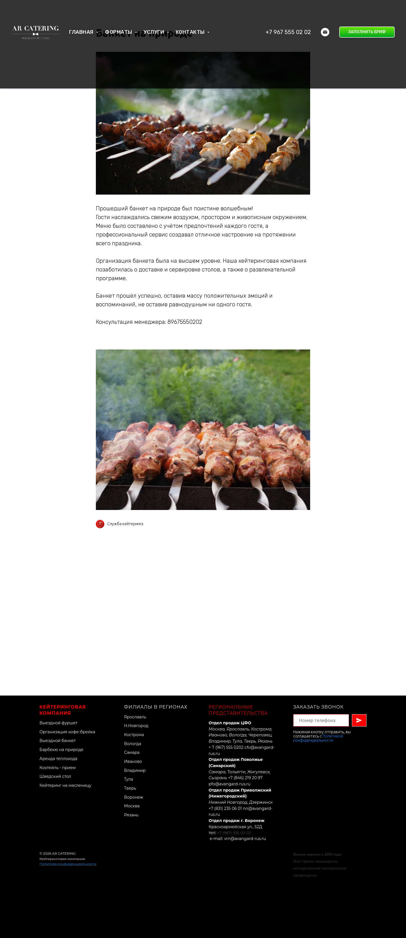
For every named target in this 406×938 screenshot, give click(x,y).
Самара (132, 752)
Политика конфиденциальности (67, 864)
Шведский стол (55, 776)
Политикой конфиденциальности (318, 738)
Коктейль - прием (57, 767)
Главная (82, 32)
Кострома (134, 734)
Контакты (191, 32)
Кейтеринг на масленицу (65, 785)
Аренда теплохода (58, 758)
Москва (132, 805)
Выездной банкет (57, 740)
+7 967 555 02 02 (288, 32)
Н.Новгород (136, 725)
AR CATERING (64, 853)
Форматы (119, 32)
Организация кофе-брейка (67, 731)
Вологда (132, 743)
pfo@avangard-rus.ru (229, 784)
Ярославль (135, 716)
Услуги (155, 32)
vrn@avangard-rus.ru (245, 838)
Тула (128, 779)
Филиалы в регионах (155, 707)
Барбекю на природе (61, 749)
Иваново (133, 761)
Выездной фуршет (58, 722)
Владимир (135, 770)
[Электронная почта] (325, 32)
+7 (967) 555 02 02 (234, 832)
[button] (367, 32)
